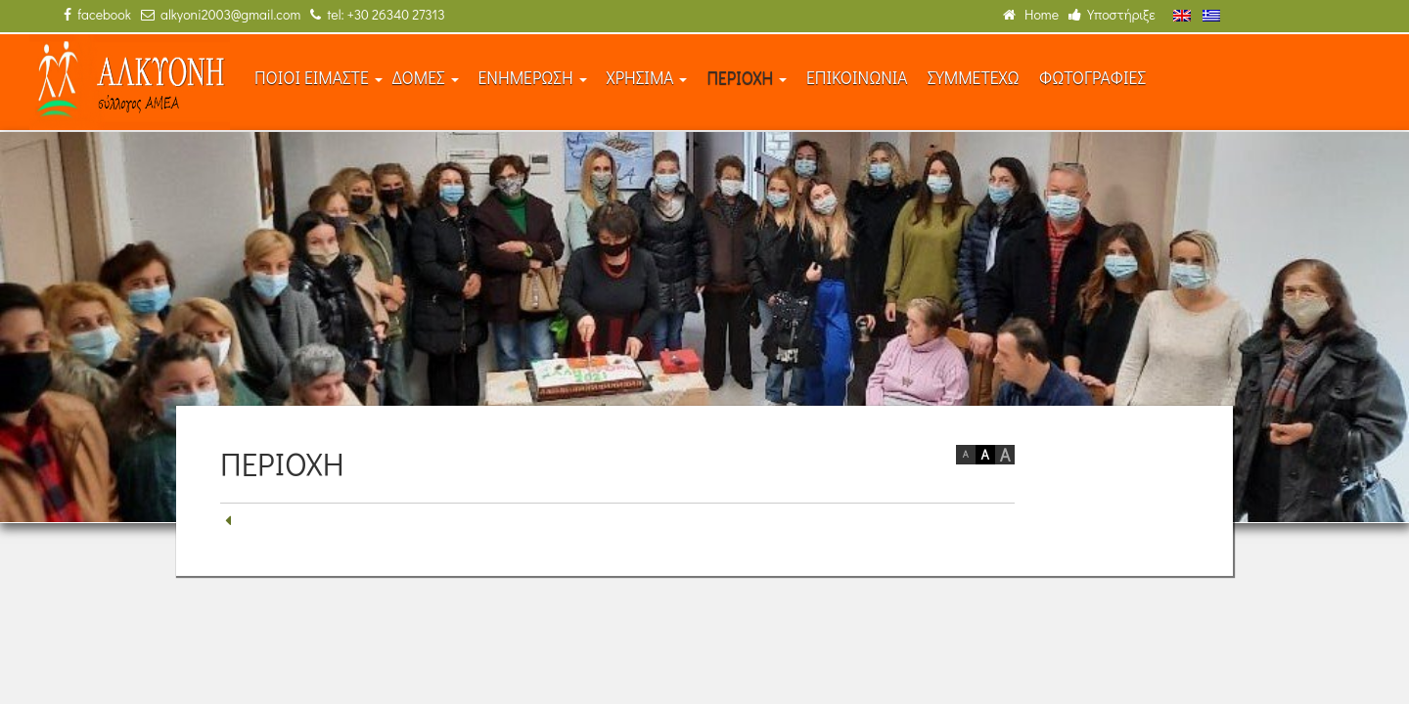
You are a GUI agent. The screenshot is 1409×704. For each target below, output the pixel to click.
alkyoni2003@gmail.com (220, 14)
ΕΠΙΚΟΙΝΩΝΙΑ (857, 77)
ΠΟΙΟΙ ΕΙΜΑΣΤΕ (318, 77)
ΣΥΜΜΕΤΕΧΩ (974, 77)
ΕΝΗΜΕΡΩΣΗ (532, 77)
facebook (97, 14)
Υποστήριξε (1112, 14)
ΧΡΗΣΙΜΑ (647, 77)
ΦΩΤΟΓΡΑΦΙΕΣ (1092, 77)
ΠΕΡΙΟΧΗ (746, 77)
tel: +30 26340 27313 (377, 14)
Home (1031, 14)
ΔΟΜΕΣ (425, 77)
